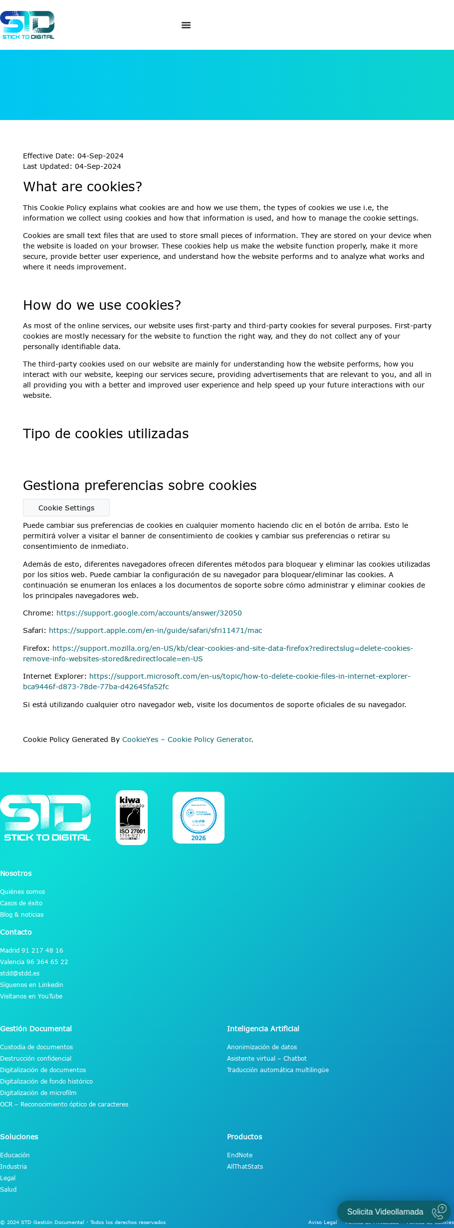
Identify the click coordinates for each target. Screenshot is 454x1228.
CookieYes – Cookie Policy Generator (186, 739)
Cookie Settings (66, 507)
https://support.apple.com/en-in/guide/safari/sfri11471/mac (155, 630)
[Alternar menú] (186, 25)
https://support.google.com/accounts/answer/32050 (149, 613)
